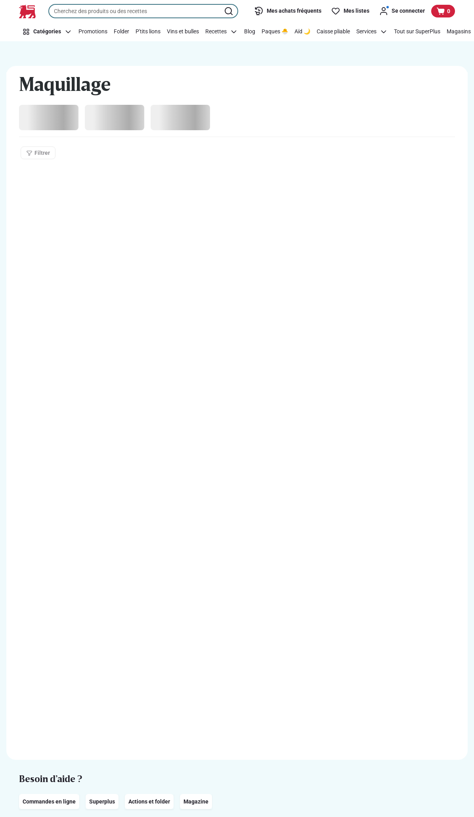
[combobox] (143, 11)
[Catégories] (47, 32)
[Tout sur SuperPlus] (417, 31)
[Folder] (121, 32)
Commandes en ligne (49, 801)
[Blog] (249, 32)
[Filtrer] (38, 152)
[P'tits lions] (148, 32)
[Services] (372, 32)
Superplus (102, 801)
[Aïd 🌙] (302, 32)
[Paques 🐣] (274, 32)
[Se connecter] (402, 11)
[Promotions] (93, 32)
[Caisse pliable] (333, 31)
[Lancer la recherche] (229, 11)
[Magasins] (458, 31)
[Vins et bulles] (183, 32)
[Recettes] (221, 32)
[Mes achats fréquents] (288, 11)
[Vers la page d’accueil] (27, 11)
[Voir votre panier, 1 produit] (443, 11)
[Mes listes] (350, 11)
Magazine (195, 801)
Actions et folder (149, 801)
